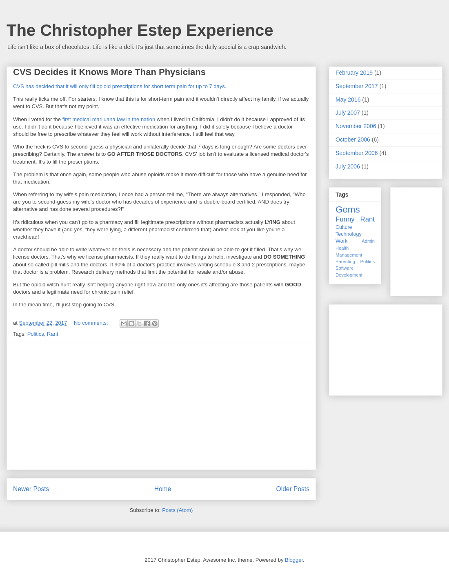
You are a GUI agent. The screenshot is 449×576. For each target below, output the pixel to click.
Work (341, 241)
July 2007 (348, 112)
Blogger (294, 560)
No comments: (91, 323)
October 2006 (353, 139)
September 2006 (357, 153)
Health (342, 248)
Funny (345, 219)
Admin (368, 241)
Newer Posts (31, 488)
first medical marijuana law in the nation (109, 119)
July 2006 (348, 166)
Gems (348, 209)
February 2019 (354, 72)
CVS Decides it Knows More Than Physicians (109, 72)
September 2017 (357, 86)
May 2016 (348, 99)
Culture (344, 227)
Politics (35, 334)
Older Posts (292, 488)
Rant (52, 334)
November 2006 (356, 126)
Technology (349, 234)
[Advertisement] (161, 406)
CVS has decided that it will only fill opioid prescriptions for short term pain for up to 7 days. (119, 86)
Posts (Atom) (177, 510)
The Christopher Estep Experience (140, 30)
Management (349, 255)
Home (162, 488)
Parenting (345, 261)
